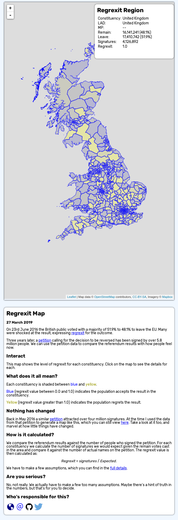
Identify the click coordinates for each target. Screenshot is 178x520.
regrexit (77, 333)
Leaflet (71, 296)
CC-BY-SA (139, 296)
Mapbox (167, 296)
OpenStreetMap (104, 296)
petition (44, 340)
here (125, 422)
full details (118, 468)
